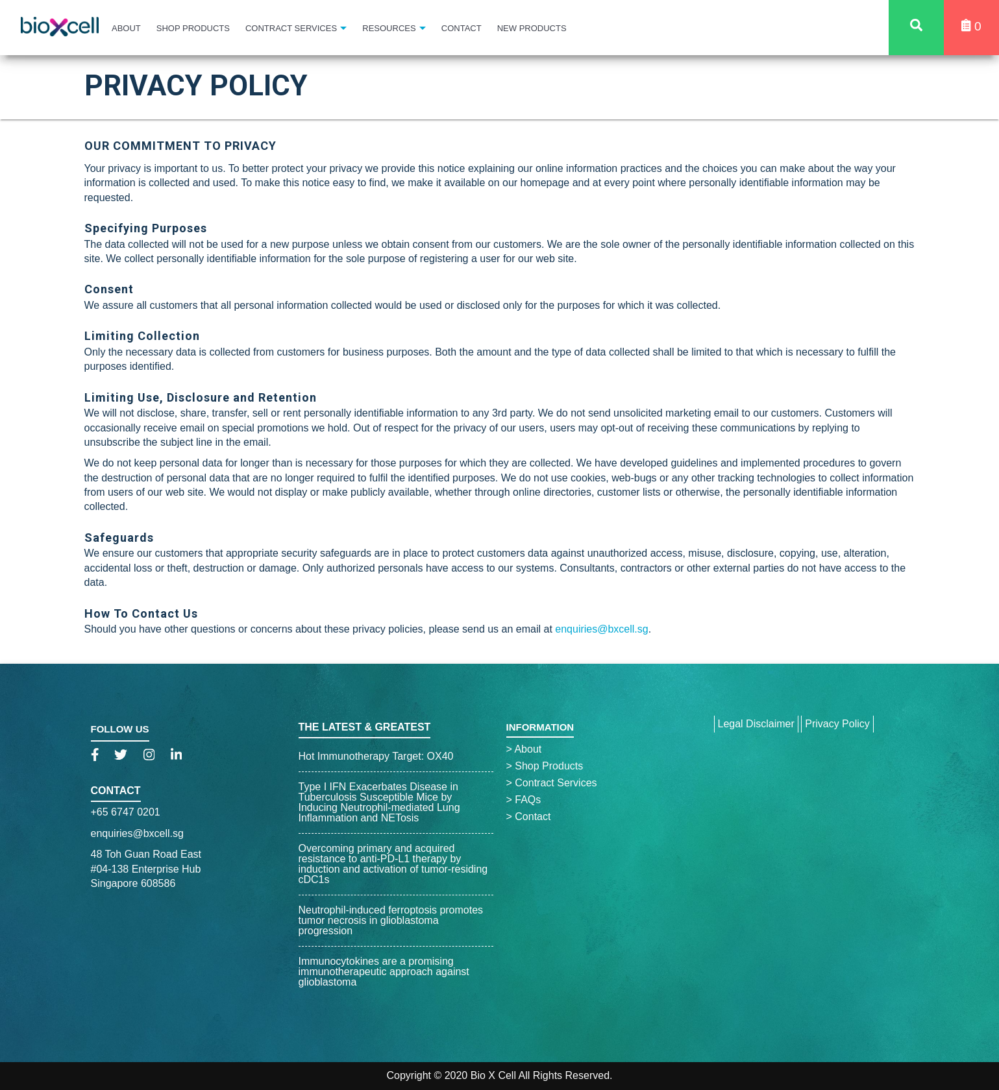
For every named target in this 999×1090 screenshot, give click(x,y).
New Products (532, 28)
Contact (461, 28)
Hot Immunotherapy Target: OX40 (376, 756)
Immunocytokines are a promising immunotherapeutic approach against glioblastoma (384, 971)
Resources (388, 28)
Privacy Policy (837, 723)
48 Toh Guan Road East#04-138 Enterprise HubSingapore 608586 (146, 869)
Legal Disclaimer (756, 723)
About (126, 28)
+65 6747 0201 (125, 812)
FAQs (523, 799)
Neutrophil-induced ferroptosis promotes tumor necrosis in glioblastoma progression (391, 920)
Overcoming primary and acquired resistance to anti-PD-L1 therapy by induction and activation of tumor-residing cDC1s (393, 864)
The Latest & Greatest (365, 727)
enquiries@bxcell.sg (601, 629)
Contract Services (291, 28)
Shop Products (193, 28)
